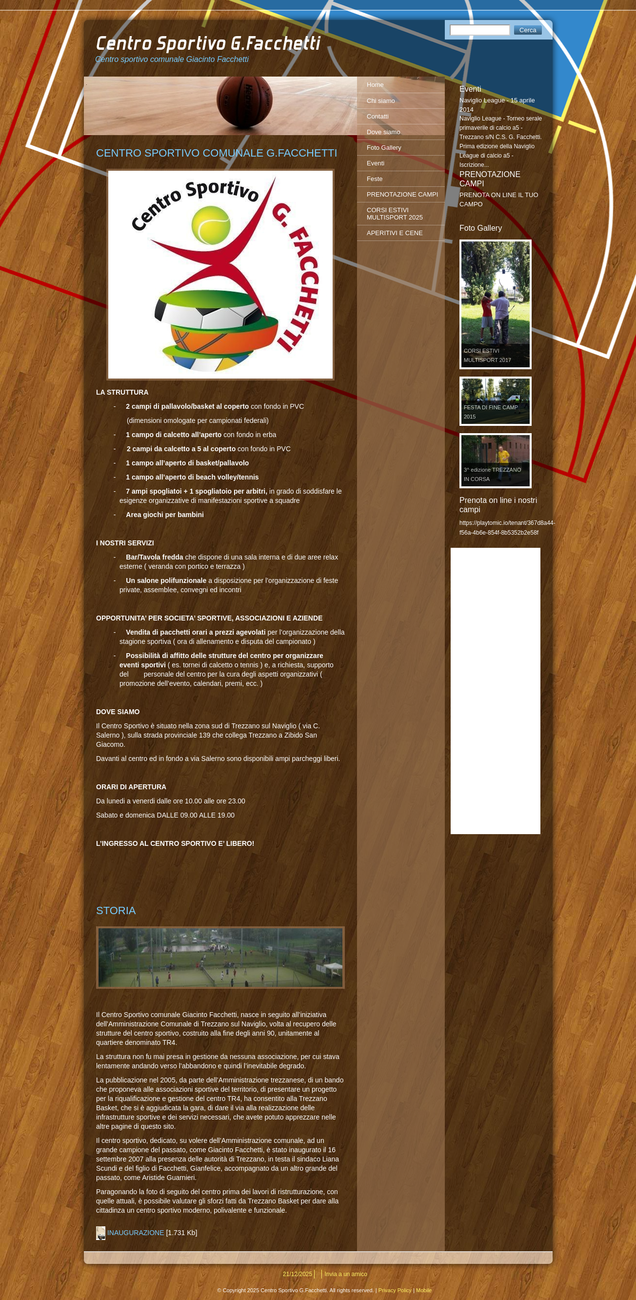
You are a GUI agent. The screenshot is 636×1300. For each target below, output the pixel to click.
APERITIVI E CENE (395, 233)
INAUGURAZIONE (135, 1233)
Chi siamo (381, 100)
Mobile (424, 1290)
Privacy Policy (395, 1290)
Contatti (378, 116)
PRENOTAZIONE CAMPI (402, 194)
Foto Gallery (384, 147)
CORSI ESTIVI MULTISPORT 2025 (395, 213)
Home (375, 84)
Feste (375, 178)
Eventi (375, 163)
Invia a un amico (346, 1274)
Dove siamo (383, 132)
